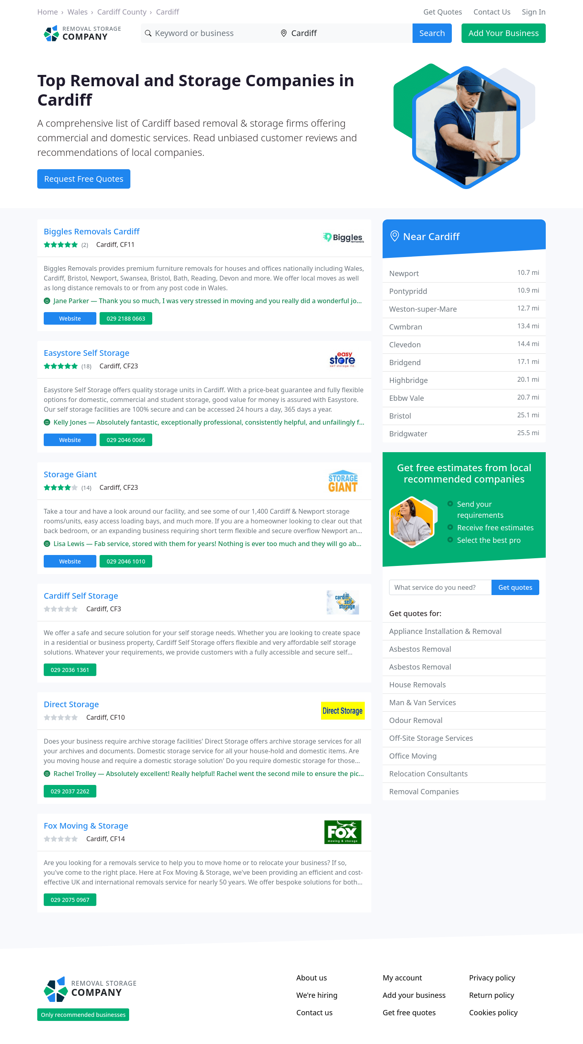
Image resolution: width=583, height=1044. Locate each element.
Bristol (464, 415)
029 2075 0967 (70, 900)
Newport (464, 273)
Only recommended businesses (83, 1014)
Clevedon (464, 344)
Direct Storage (71, 704)
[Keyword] (209, 33)
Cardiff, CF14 (105, 838)
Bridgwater (464, 433)
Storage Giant (70, 474)
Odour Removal (416, 720)
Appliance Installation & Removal (445, 631)
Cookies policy (493, 1012)
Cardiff (167, 12)
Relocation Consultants (428, 773)
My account (402, 977)
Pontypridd (464, 291)
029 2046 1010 (125, 561)
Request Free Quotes (83, 178)
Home (47, 12)
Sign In (534, 12)
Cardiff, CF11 (115, 244)
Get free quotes (409, 1012)
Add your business (414, 995)
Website (70, 318)
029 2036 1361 (70, 670)
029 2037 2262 (70, 791)
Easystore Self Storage (87, 352)
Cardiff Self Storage (81, 595)
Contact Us (492, 12)
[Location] (344, 33)
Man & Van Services (422, 702)
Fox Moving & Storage (86, 825)
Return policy (491, 995)
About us (311, 977)
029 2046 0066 (125, 440)
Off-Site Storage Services (431, 738)
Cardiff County (122, 12)
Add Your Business (503, 33)
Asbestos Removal (420, 649)
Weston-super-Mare (464, 309)
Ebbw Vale (464, 398)
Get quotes (515, 587)
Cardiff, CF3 (103, 608)
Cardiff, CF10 (105, 717)
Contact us (314, 1012)
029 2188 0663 (125, 318)
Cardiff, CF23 (119, 365)
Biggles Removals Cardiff (92, 231)
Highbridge (464, 380)
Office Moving (412, 756)
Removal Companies (424, 791)
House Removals (417, 684)
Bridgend (464, 362)
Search (432, 33)
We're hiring (317, 995)
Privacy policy (492, 977)
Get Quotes (442, 12)
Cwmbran (464, 326)
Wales (78, 12)
